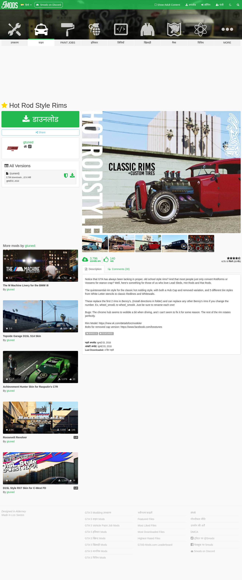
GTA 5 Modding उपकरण (98, 512)
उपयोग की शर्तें (198, 525)
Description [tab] (93, 269)
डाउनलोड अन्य (95, 261)
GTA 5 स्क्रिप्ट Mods (95, 538)
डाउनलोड (40, 119)
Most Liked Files (147, 525)
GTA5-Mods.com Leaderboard (155, 544)
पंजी (220, 4)
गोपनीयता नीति (198, 519)
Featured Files (146, 519)
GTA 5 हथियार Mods (96, 531)
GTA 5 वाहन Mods (95, 519)
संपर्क (193, 512)
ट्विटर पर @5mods (202, 538)
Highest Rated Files (149, 538)
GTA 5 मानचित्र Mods (96, 551)
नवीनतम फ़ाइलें (145, 512)
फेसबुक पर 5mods (202, 544)
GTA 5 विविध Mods (95, 557)
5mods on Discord (203, 551)
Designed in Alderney (13, 511)
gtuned (28, 142)
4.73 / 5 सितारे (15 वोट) (231, 261)
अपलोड (191, 4)
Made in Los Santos (12, 515)
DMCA (194, 531)
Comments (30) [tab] (119, 269)
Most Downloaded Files (151, 531)
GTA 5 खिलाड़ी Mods (96, 544)
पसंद (112, 261)
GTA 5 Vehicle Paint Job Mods (102, 525)
